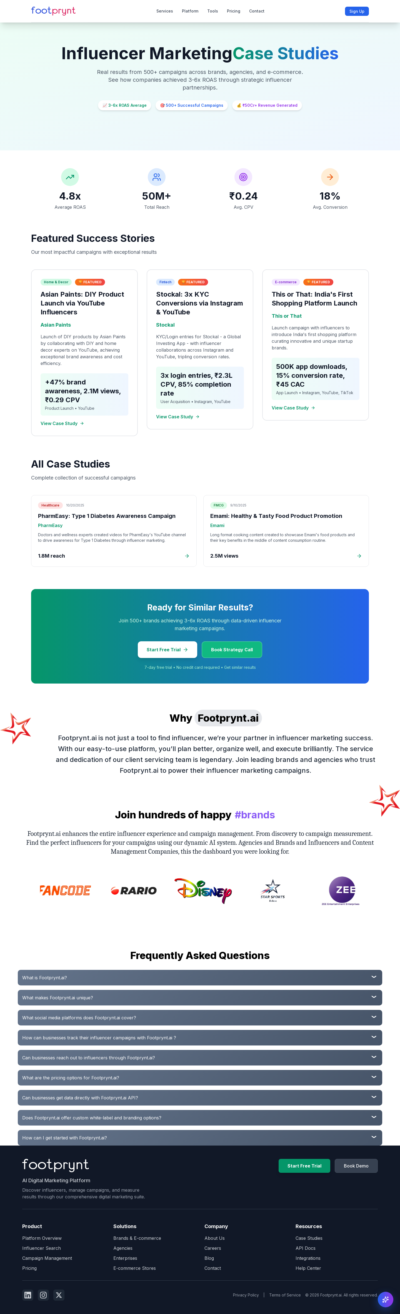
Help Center (308, 1268)
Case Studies (309, 1238)
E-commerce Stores (134, 1268)
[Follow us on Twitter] (58, 1295)
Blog (209, 1258)
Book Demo (356, 1166)
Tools (212, 11)
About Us (214, 1238)
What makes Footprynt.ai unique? (57, 997)
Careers (212, 1248)
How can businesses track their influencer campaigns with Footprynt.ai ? (99, 1037)
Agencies (122, 1248)
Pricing (233, 11)
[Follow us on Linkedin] (27, 1295)
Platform (190, 11)
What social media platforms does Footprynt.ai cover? (79, 1017)
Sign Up (356, 11)
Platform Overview (42, 1238)
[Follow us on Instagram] (43, 1295)
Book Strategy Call (232, 649)
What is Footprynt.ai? (44, 977)
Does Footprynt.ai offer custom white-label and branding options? (91, 1118)
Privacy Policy (246, 1295)
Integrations (308, 1258)
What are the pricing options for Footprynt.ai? (70, 1077)
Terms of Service (285, 1295)
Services (164, 11)
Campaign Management (47, 1258)
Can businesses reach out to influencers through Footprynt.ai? (88, 1057)
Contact (256, 11)
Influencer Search (41, 1248)
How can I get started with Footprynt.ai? (64, 1138)
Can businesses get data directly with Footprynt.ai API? (80, 1098)
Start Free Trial (167, 649)
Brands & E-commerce (137, 1238)
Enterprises (125, 1258)
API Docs (306, 1248)
